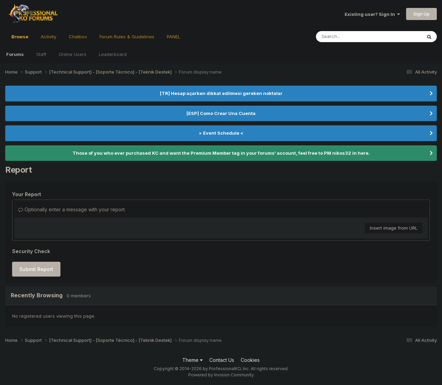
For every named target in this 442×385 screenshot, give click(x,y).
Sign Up (421, 14)
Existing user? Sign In (372, 14)
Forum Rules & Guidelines (126, 36)
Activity (48, 36)
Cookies (250, 360)
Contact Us (221, 360)
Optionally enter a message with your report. (72, 209)
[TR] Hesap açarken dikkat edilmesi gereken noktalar (221, 93)
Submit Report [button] (36, 269)
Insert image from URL (393, 228)
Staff (41, 54)
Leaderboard (113, 54)
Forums (15, 54)
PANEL (173, 36)
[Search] (350, 36)
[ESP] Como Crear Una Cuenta (221, 113)
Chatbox (78, 36)
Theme (192, 360)
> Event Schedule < (221, 133)
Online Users (72, 54)
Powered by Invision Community (221, 374)
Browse (19, 40)
